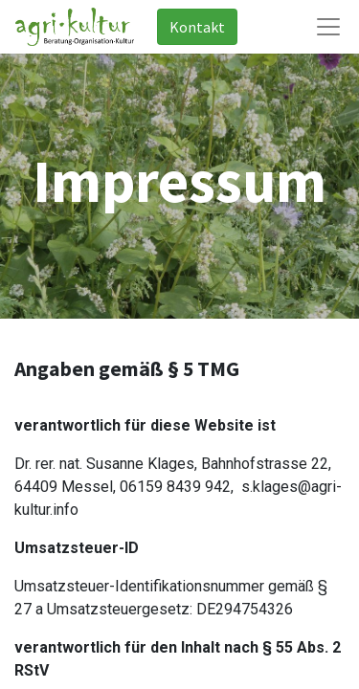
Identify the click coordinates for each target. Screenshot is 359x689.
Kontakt (197, 26)
